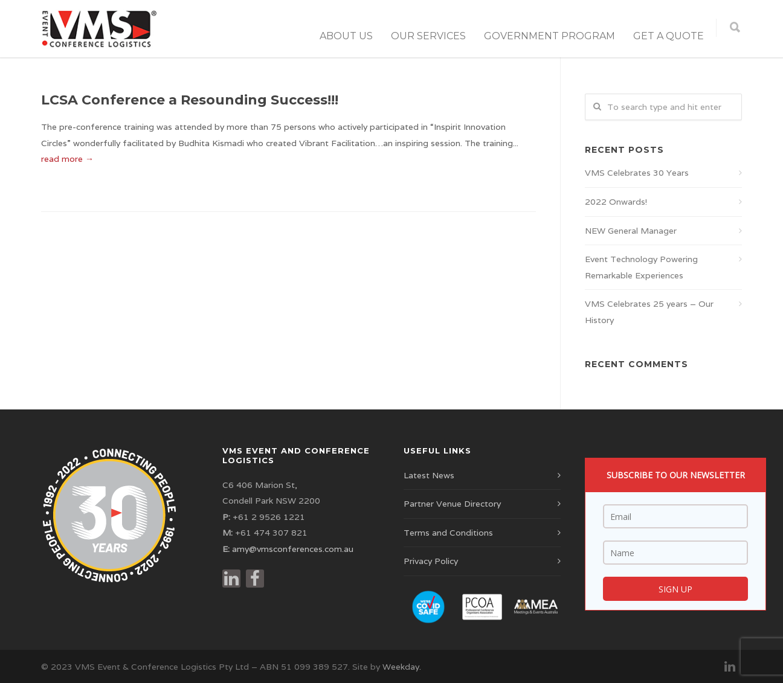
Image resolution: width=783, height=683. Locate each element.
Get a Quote (668, 36)
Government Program (549, 36)
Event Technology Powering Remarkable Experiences (641, 267)
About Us (346, 36)
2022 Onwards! (616, 201)
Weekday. (401, 666)
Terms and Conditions (448, 532)
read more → (67, 158)
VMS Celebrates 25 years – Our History (649, 311)
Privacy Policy (431, 561)
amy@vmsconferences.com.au (292, 549)
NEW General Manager (631, 230)
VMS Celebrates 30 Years (637, 172)
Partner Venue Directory (452, 503)
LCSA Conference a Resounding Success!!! (189, 100)
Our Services (428, 36)
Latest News (429, 475)
